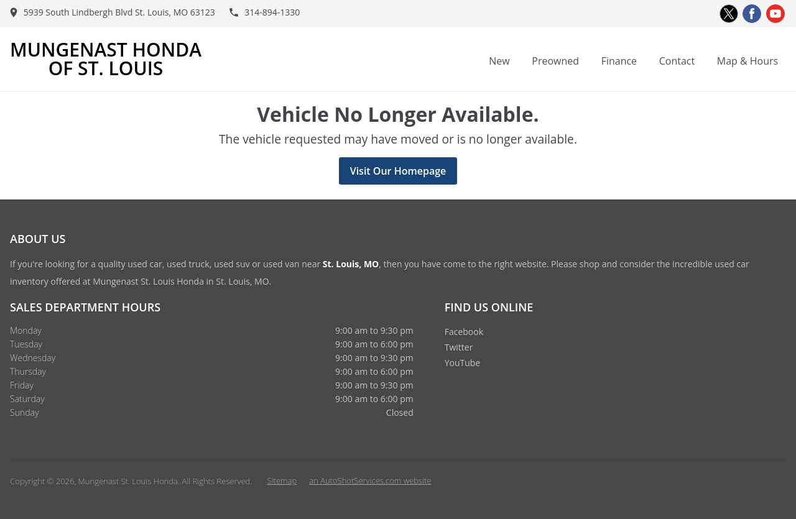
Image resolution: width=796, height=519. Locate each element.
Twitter (459, 347)
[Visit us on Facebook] (752, 13)
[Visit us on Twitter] (729, 13)
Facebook (464, 332)
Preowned (555, 61)
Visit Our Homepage (398, 171)
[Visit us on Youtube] (775, 13)
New (499, 61)
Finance (619, 61)
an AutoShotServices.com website (370, 480)
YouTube (463, 363)
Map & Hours (747, 61)
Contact (677, 61)
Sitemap (282, 480)
